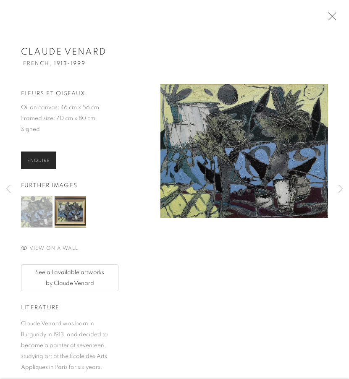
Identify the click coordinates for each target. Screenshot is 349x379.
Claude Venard (64, 53)
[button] (36, 213)
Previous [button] (8, 189)
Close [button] (330, 19)
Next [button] (340, 189)
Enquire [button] (38, 162)
